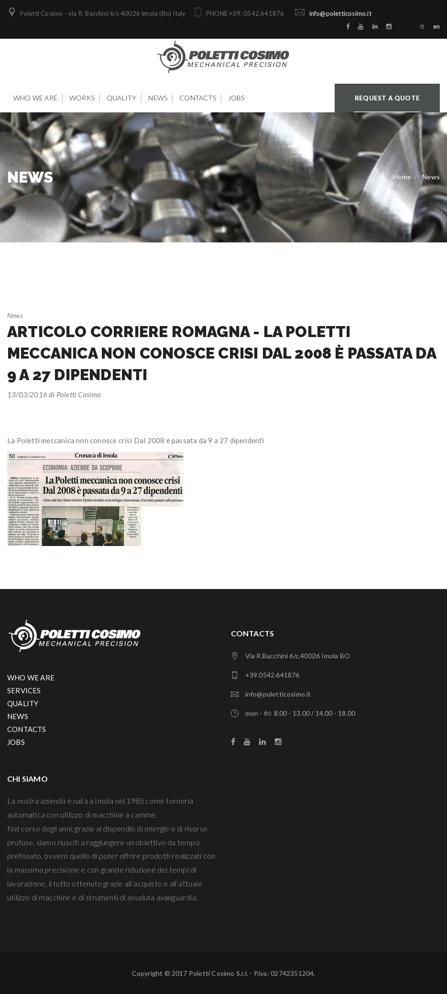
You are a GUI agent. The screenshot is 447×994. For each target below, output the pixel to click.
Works (82, 98)
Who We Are (35, 98)
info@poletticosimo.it (338, 13)
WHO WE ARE (31, 677)
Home (402, 177)
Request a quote (387, 98)
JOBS (16, 742)
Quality (121, 98)
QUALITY (22, 703)
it (422, 26)
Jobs (236, 98)
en (436, 26)
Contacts (197, 98)
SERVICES (24, 690)
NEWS (17, 716)
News (157, 98)
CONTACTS (26, 729)
